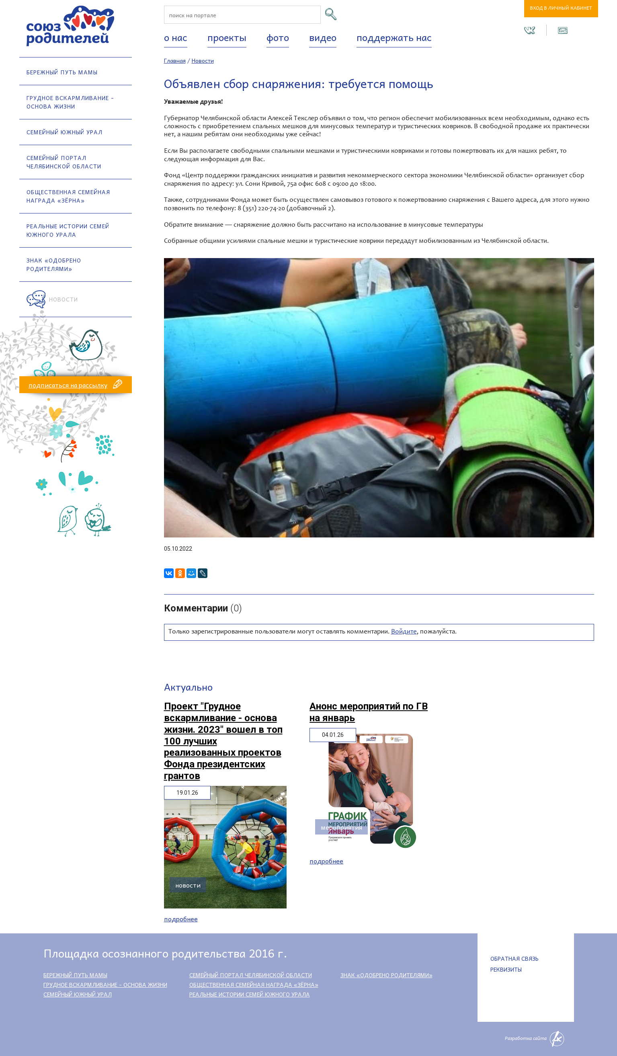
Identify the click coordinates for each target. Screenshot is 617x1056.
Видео (322, 37)
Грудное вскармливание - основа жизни (70, 102)
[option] (379, 398)
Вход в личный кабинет (561, 8)
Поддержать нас (394, 37)
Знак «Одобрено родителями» (54, 264)
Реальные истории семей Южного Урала (68, 230)
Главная (175, 60)
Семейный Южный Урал (64, 131)
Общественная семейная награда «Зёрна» (68, 196)
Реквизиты (506, 969)
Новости (63, 299)
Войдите (404, 632)
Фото (277, 37)
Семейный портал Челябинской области (64, 161)
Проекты (226, 37)
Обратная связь (514, 958)
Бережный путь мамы (62, 72)
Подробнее (181, 919)
